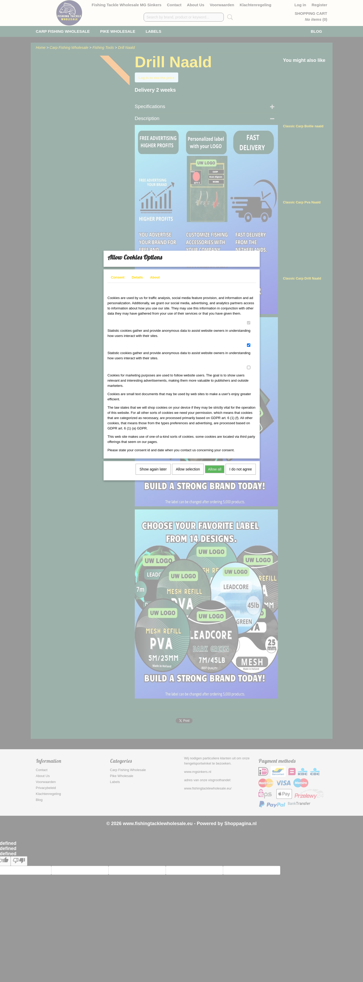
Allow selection (188, 472)
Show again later (153, 472)
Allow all (214, 472)
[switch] (248, 326)
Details (137, 281)
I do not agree (241, 472)
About (155, 281)
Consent (117, 281)
